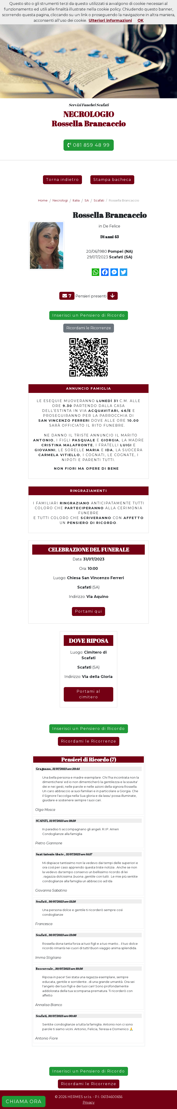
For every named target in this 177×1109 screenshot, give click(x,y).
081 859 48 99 (88, 145)
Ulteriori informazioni (110, 20)
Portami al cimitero (88, 694)
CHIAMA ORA (24, 1101)
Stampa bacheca (112, 179)
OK (141, 20)
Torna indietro (62, 179)
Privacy (89, 1102)
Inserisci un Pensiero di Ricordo (88, 315)
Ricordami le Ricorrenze (88, 328)
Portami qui (88, 611)
